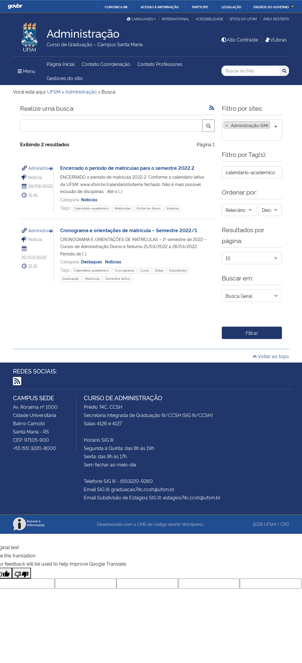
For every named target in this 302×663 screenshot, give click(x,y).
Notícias (89, 199)
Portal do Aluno (149, 208)
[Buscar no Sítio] (250, 71)
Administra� (40, 168)
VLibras (275, 39)
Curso (144, 270)
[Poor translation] (21, 573)
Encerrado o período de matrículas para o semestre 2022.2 (127, 167)
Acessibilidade (209, 18)
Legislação (231, 6)
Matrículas (123, 208)
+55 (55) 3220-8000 (34, 448)
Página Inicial (61, 64)
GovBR (15, 6)
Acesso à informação (160, 6)
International (175, 18)
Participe (200, 6)
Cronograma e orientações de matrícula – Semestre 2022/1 (128, 230)
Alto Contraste (239, 39)
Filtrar (252, 333)
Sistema (172, 208)
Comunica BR (116, 6)
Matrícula (92, 278)
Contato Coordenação (106, 64)
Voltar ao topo (271, 356)
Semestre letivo (117, 278)
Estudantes (178, 270)
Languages (140, 18)
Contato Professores (159, 64)
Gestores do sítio (65, 78)
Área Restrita (276, 18)
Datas (159, 270)
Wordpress (192, 524)
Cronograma (124, 270)
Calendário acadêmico (91, 208)
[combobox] (252, 130)
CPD (284, 524)
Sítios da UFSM (243, 18)
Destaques (92, 261)
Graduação (70, 278)
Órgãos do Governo (271, 6)
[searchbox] (225, 134)
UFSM (270, 524)
